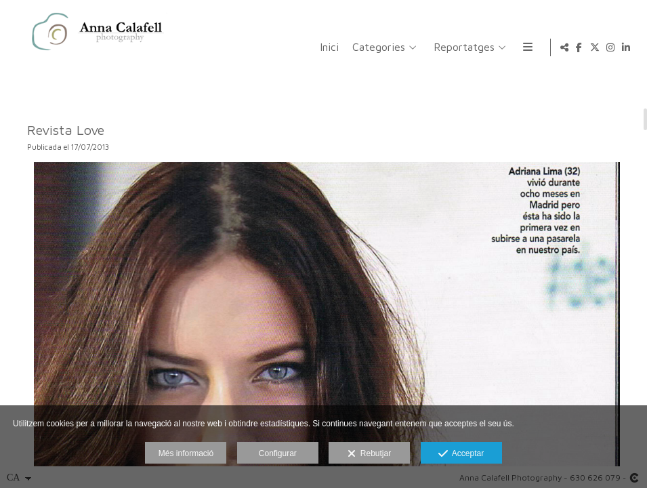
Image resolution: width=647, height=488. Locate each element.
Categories (296, 47)
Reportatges (382, 47)
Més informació (186, 453)
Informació (466, 47)
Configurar (278, 453)
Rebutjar (369, 454)
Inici (247, 47)
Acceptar (461, 454)
